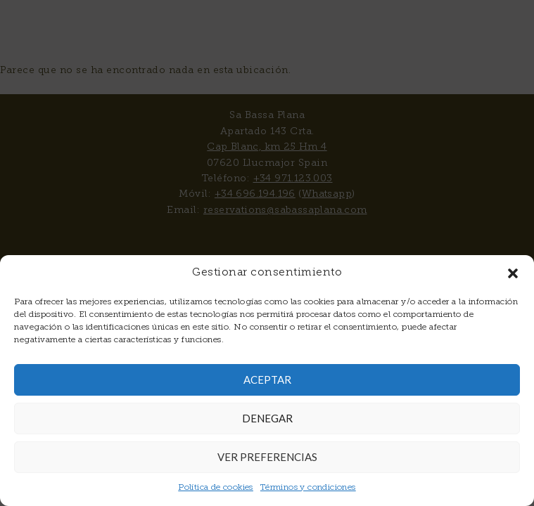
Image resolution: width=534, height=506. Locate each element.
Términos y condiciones (308, 488)
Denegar (267, 418)
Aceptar (267, 379)
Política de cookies (215, 488)
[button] (513, 273)
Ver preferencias (267, 456)
